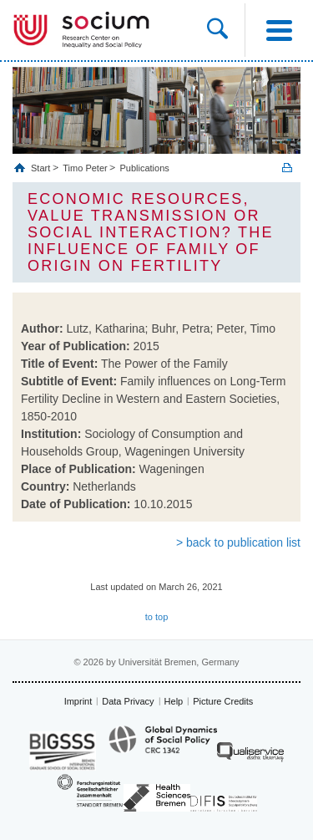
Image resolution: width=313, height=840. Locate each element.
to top (157, 617)
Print (287, 167)
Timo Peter (85, 168)
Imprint (78, 701)
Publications (144, 168)
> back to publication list (238, 542)
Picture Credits (223, 701)
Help (174, 701)
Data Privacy (128, 701)
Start (42, 168)
